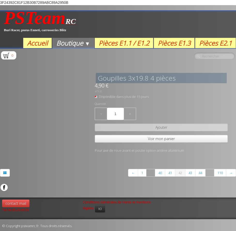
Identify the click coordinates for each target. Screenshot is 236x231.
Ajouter (161, 127)
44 (200, 172)
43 (190, 172)
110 (220, 172)
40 (160, 172)
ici (100, 208)
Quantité (100, 104)
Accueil (37, 43)
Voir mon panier (161, 138)
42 (180, 172)
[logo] (40, 24)
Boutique (73, 43)
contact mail (15, 203)
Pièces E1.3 (174, 43)
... (151, 172)
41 (170, 172)
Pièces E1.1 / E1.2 (124, 43)
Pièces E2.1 (215, 43)
